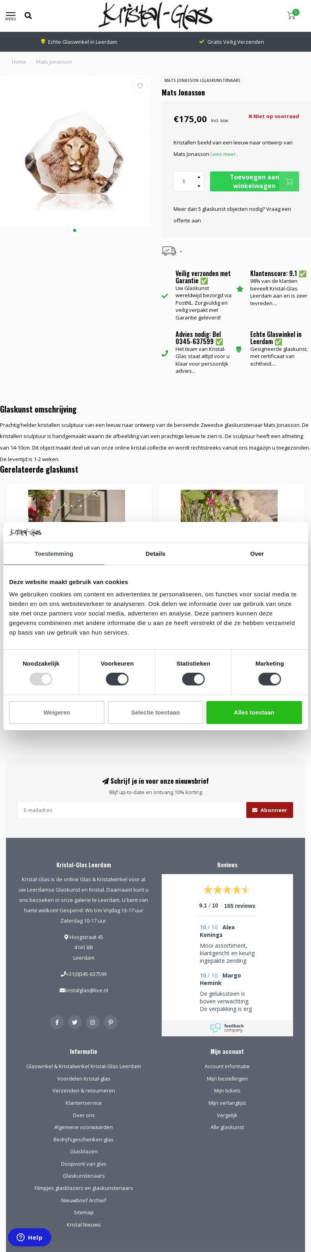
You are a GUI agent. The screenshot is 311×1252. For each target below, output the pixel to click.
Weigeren (57, 712)
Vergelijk (227, 1115)
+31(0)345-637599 (86, 973)
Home (19, 61)
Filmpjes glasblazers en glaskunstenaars (84, 1188)
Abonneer (269, 810)
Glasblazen (84, 1151)
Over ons (84, 1115)
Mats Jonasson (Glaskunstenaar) (202, 80)
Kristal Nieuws (84, 1224)
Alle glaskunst (227, 1127)
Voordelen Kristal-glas (83, 1078)
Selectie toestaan (155, 712)
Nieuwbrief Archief (83, 1200)
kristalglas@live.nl (86, 990)
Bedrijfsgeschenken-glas (84, 1139)
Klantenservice (84, 1102)
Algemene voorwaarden (83, 1127)
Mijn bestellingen (227, 1078)
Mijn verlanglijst (227, 1102)
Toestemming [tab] (54, 553)
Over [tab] (257, 553)
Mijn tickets (227, 1090)
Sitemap (84, 1212)
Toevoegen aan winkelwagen (264, 181)
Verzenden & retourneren (83, 1090)
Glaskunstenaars (84, 1175)
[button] (74, 230)
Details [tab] (156, 553)
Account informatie (227, 1066)
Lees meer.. (224, 154)
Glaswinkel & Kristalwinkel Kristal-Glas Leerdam (83, 1066)
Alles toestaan (254, 712)
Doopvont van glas (83, 1163)
